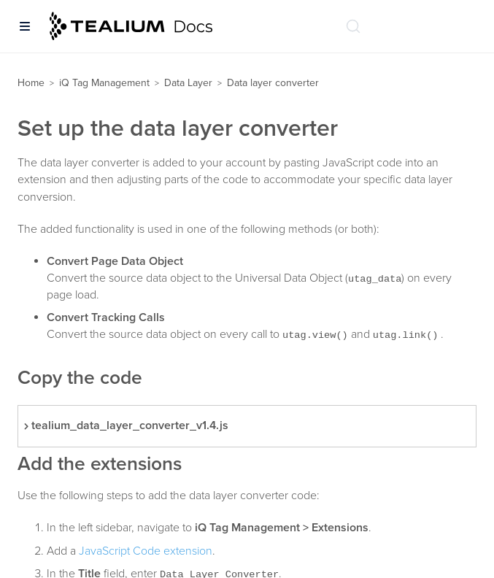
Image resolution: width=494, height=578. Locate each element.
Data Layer (188, 83)
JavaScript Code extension (145, 551)
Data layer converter (273, 83)
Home (31, 83)
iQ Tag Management (104, 83)
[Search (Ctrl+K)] (353, 26)
